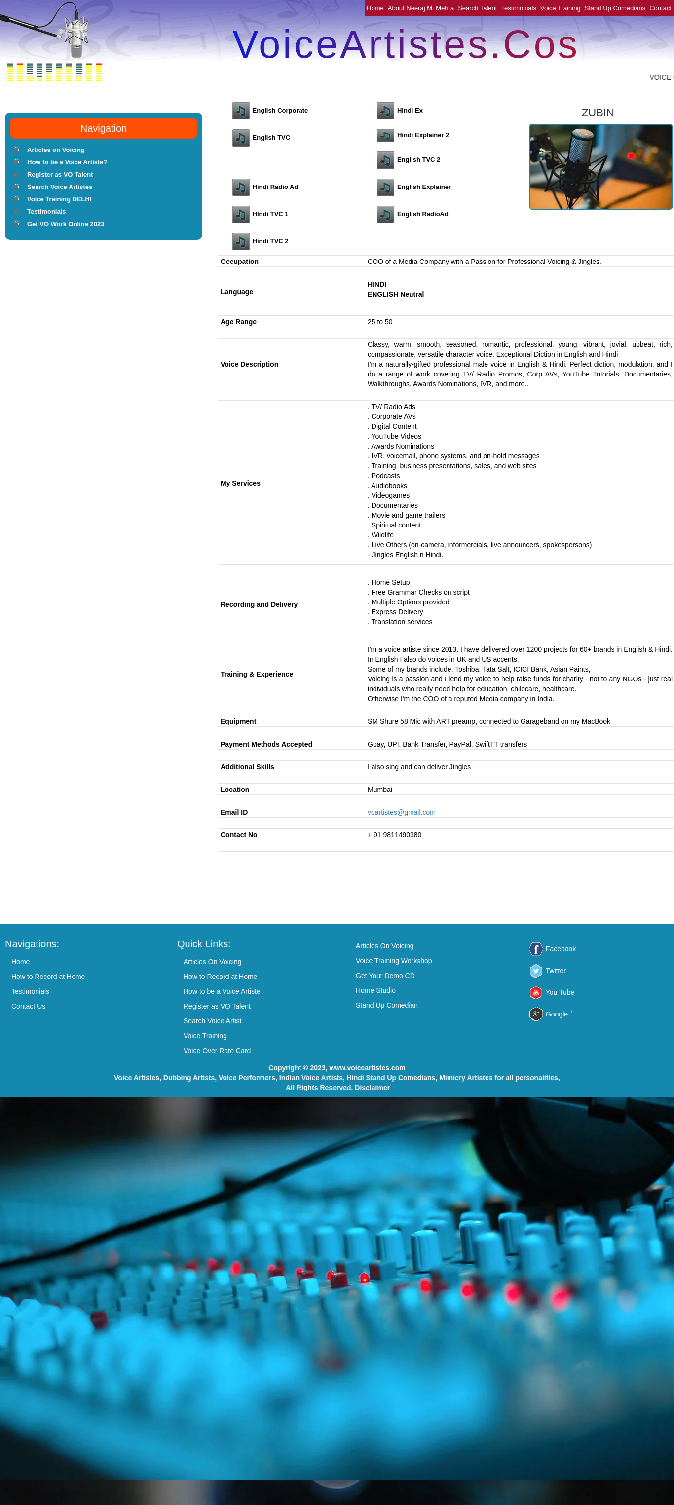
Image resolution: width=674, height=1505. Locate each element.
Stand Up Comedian (387, 1005)
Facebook (561, 949)
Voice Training (560, 8)
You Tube (560, 992)
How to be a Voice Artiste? (67, 162)
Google (559, 1014)
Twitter (556, 971)
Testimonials (518, 8)
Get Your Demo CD (385, 975)
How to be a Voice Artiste (222, 991)
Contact (660, 8)
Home (375, 8)
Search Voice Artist (213, 1021)
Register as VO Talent (60, 174)
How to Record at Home (48, 976)
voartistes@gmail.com (402, 812)
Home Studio (376, 990)
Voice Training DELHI (59, 199)
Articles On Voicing (213, 962)
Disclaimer (372, 1087)
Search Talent (477, 8)
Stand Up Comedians (615, 8)
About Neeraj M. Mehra (421, 8)
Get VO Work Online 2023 (66, 223)
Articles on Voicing (56, 149)
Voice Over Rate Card (217, 1050)
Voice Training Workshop (394, 961)
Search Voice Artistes (59, 186)
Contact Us (28, 1006)
